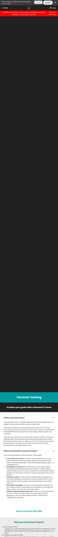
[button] (29, 418)
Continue (48, 2)
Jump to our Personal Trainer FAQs (29, 511)
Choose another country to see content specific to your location (16, 2)
